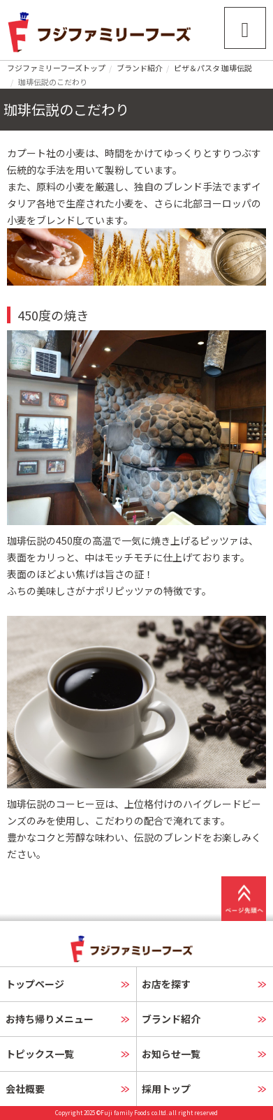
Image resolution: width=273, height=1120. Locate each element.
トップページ (35, 984)
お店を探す (166, 984)
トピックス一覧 (40, 1054)
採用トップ (166, 1089)
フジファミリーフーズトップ (56, 67)
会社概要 (25, 1089)
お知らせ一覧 (171, 1054)
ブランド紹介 (140, 67)
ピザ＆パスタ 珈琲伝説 (213, 67)
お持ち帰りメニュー (50, 1019)
